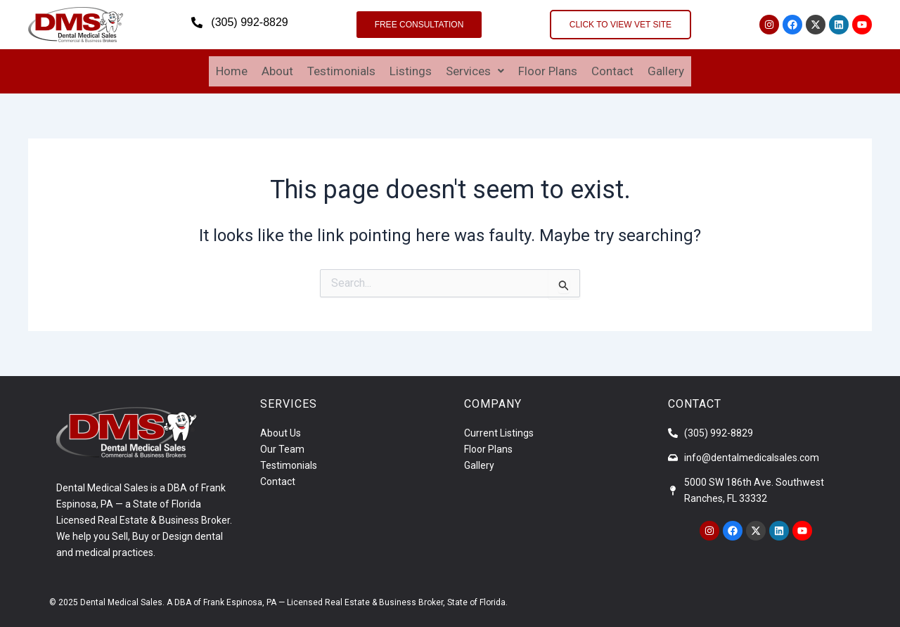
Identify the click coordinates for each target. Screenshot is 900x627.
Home (232, 69)
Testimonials (341, 69)
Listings (411, 69)
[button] (475, 69)
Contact (612, 69)
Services (475, 69)
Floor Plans (547, 69)
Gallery (666, 69)
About (277, 69)
